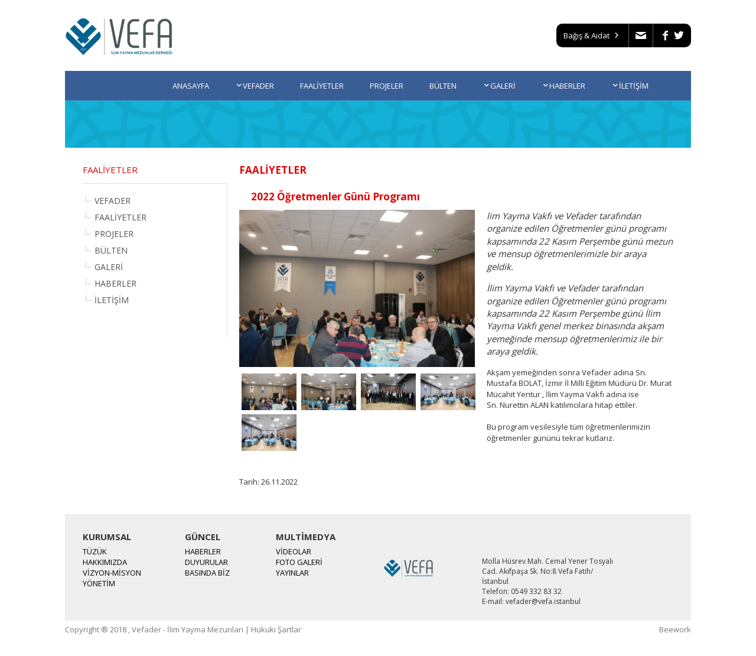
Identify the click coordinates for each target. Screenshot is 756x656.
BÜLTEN (443, 85)
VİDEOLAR (293, 551)
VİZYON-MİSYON (112, 572)
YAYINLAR (292, 572)
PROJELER (386, 85)
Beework (675, 629)
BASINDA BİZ (207, 572)
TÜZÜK (95, 551)
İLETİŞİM (630, 85)
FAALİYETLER (322, 85)
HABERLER (563, 85)
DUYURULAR (206, 562)
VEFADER (254, 85)
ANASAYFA (190, 85)
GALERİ (499, 85)
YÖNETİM (99, 583)
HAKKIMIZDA (105, 562)
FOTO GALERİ (299, 562)
